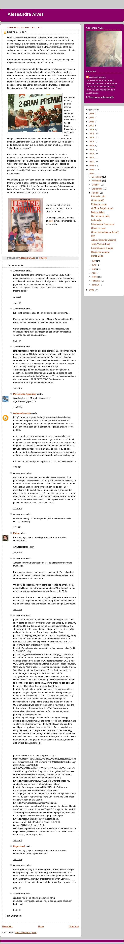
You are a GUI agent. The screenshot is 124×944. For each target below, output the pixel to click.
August (95, 193)
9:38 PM (17, 341)
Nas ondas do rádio (100, 216)
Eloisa (16, 533)
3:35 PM (17, 910)
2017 (92, 133)
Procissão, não (98, 196)
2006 (92, 290)
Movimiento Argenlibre (24, 394)
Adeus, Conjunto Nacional (103, 240)
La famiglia (96, 220)
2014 (92, 145)
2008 (92, 169)
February (96, 281)
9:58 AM (17, 467)
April (94, 273)
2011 (92, 157)
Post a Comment (13, 916)
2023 (92, 118)
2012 (92, 153)
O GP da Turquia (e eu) (102, 208)
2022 (92, 122)
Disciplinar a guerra (100, 252)
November (97, 181)
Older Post (74, 926)
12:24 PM (17, 508)
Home (41, 926)
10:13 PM (17, 388)
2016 (92, 137)
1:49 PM (17, 888)
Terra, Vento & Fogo (100, 244)
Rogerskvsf (19, 846)
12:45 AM (17, 407)
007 (93, 236)
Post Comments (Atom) (26, 932)
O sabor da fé (97, 200)
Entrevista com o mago (102, 248)
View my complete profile (101, 97)
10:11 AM (17, 859)
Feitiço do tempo (99, 204)
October (96, 185)
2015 (92, 141)
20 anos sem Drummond (102, 224)
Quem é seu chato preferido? (105, 232)
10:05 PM (17, 840)
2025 (92, 114)
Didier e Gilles (97, 212)
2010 (92, 161)
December (97, 177)
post (51, 221)
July (94, 261)
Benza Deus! (97, 256)
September (97, 189)
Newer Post (7, 926)
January (96, 285)
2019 (92, 126)
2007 (92, 173)
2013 (92, 149)
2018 (92, 129)
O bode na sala (98, 228)
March (95, 277)
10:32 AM (17, 609)
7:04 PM (17, 303)
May (94, 269)
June (94, 265)
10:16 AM (17, 553)
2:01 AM (17, 527)
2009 (92, 165)
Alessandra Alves (26, 14)
